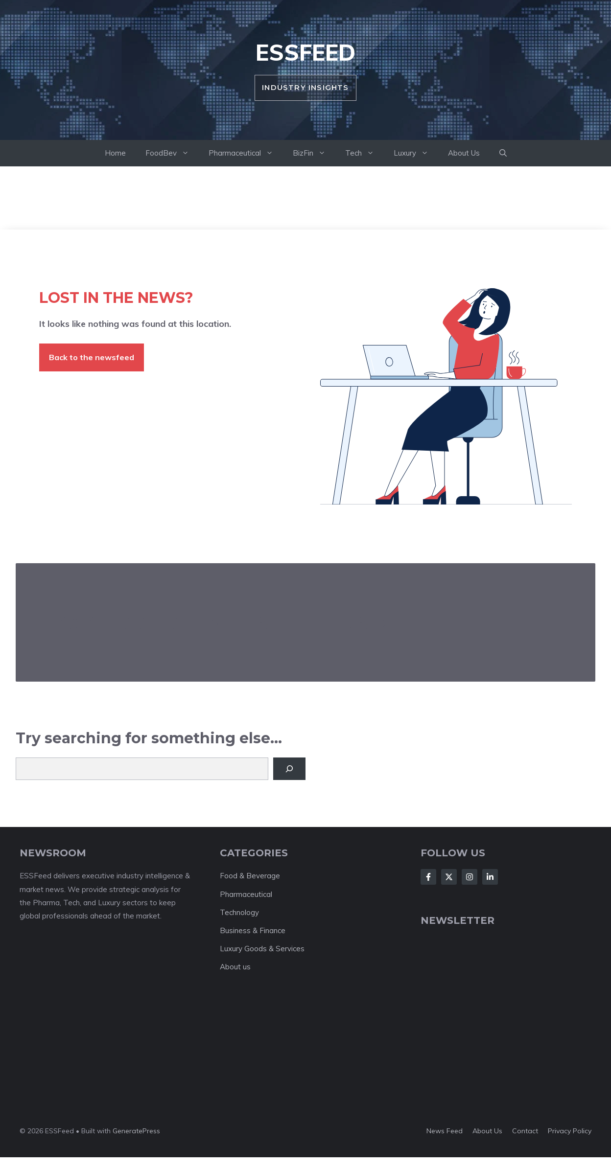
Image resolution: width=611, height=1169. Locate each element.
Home (115, 153)
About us (235, 966)
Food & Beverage (250, 875)
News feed (444, 1130)
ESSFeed (305, 52)
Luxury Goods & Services (262, 948)
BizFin (314, 153)
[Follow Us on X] (449, 877)
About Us (464, 153)
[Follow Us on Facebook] (428, 877)
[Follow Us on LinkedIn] (490, 877)
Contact (525, 1130)
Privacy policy (569, 1130)
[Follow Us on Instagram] (469, 877)
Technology (239, 912)
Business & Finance (252, 930)
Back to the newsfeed (91, 357)
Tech (364, 153)
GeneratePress (136, 1130)
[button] (503, 153)
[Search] (289, 768)
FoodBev (172, 153)
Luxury (416, 153)
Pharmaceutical (246, 153)
